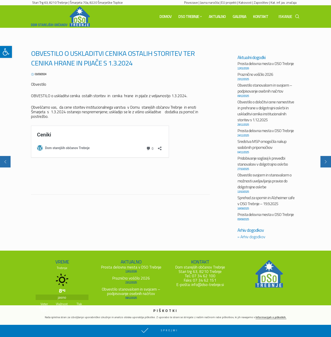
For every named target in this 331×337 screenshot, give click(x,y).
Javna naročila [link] (209, 2)
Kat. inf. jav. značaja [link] (284, 2)
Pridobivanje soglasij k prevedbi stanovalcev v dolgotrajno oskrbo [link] (262, 161)
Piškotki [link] (78, 333)
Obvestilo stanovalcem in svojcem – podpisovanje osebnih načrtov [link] (264, 88)
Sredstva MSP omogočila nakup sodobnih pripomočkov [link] (261, 144)
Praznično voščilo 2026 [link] (255, 74)
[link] (6, 52)
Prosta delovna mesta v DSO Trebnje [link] (265, 63)
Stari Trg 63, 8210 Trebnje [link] (50, 2)
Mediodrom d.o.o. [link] (109, 333)
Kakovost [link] (245, 2)
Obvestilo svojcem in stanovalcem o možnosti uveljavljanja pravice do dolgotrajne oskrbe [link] (264, 181)
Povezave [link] (191, 2)
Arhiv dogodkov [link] (251, 237)
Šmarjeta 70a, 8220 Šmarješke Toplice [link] (96, 2)
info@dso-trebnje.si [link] (207, 285)
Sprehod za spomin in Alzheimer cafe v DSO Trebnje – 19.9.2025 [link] (265, 201)
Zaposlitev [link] (261, 2)
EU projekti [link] (229, 2)
